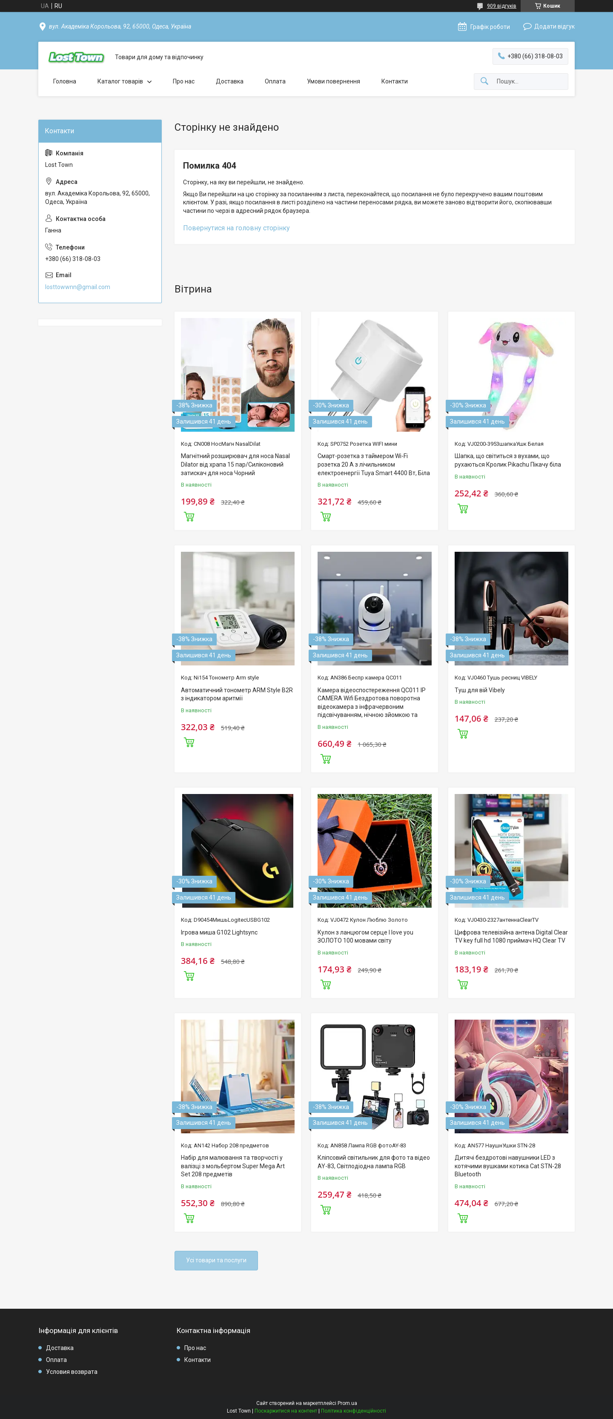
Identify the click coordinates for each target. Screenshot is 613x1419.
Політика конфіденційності (353, 1411)
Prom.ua (347, 1403)
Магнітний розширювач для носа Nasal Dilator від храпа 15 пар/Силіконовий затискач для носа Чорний (235, 464)
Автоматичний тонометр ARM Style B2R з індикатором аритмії (237, 694)
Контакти (394, 81)
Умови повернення (333, 81)
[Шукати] (484, 81)
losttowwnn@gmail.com (77, 287)
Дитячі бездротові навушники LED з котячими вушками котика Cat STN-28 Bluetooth (508, 1166)
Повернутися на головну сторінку (236, 228)
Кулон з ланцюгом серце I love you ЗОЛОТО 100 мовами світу (365, 936)
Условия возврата (71, 1371)
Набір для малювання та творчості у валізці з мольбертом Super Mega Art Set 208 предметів (233, 1166)
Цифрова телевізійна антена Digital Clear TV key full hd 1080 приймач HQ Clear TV (511, 936)
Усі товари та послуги (216, 1260)
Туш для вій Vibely (480, 690)
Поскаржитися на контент (286, 1411)
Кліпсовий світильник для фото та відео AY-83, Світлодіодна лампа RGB (374, 1162)
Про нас (184, 81)
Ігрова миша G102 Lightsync (219, 932)
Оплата (275, 81)
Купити (189, 515)
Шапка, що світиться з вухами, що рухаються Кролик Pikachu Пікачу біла (508, 460)
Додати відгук (554, 26)
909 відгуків (501, 6)
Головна (64, 81)
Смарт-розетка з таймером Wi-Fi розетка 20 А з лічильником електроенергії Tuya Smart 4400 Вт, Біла (374, 464)
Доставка (229, 81)
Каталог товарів (120, 81)
